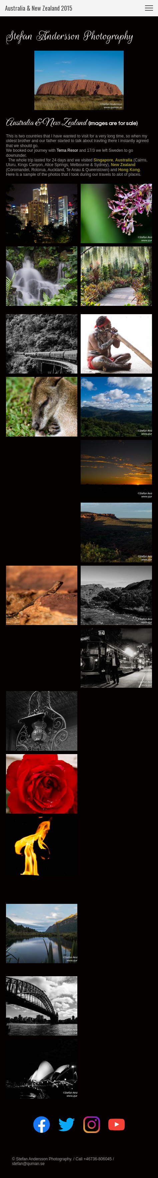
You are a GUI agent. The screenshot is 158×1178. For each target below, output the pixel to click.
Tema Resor (67, 150)
